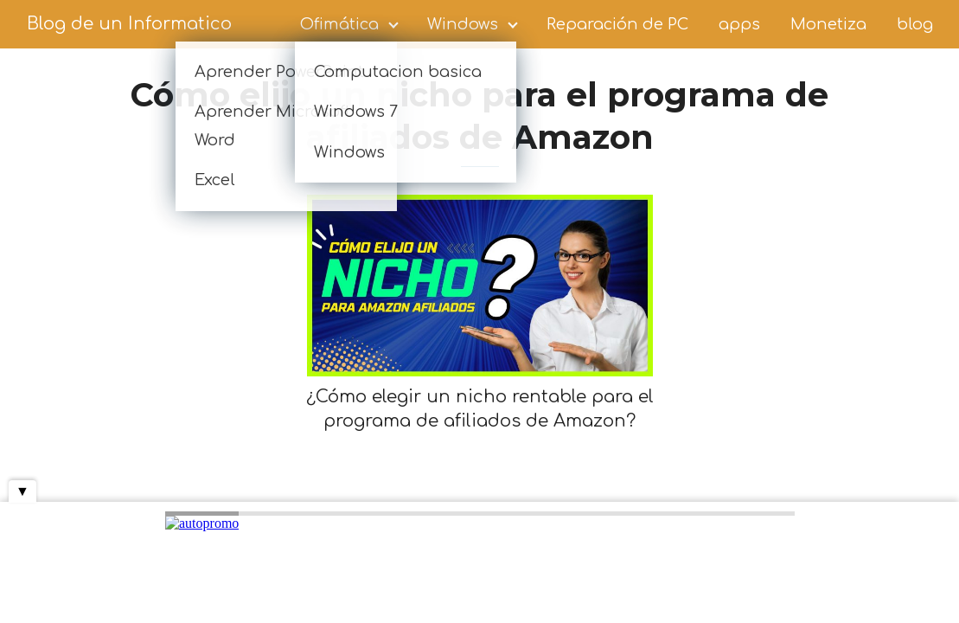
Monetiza (828, 24)
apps (739, 24)
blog (915, 24)
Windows (462, 24)
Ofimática (339, 24)
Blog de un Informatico (129, 24)
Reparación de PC (617, 24)
